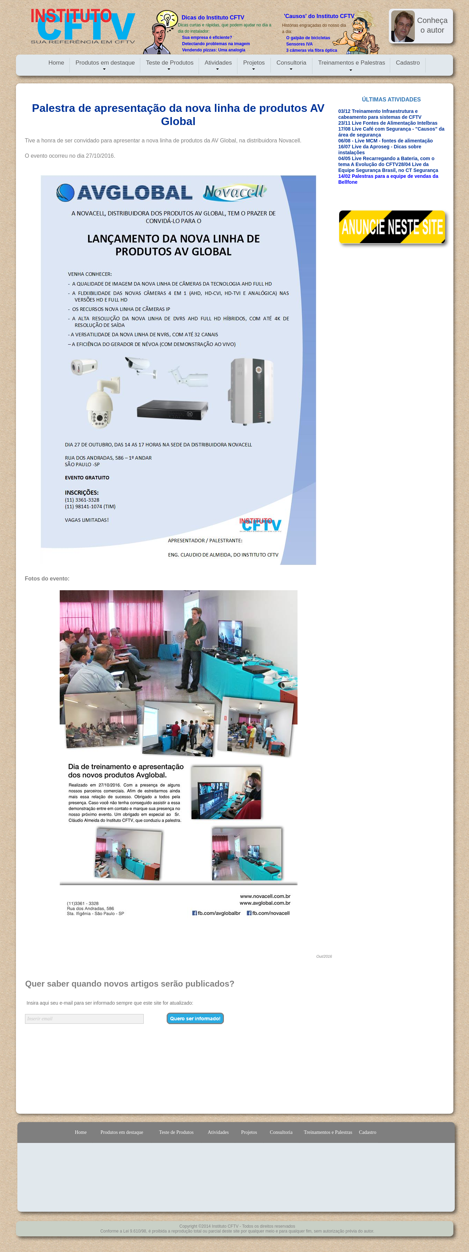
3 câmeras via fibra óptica (311, 50)
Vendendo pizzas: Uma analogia (213, 50)
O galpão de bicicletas (308, 37)
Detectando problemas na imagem (216, 43)
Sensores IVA (299, 44)
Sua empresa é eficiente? (207, 37)
